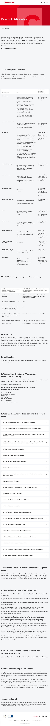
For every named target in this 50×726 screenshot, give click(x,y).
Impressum (10, 720)
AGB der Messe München (25, 720)
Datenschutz (16, 720)
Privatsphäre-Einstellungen (37, 720)
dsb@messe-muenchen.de (11, 402)
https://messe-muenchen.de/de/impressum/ (11, 384)
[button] (41, 2)
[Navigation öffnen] (3, 2)
